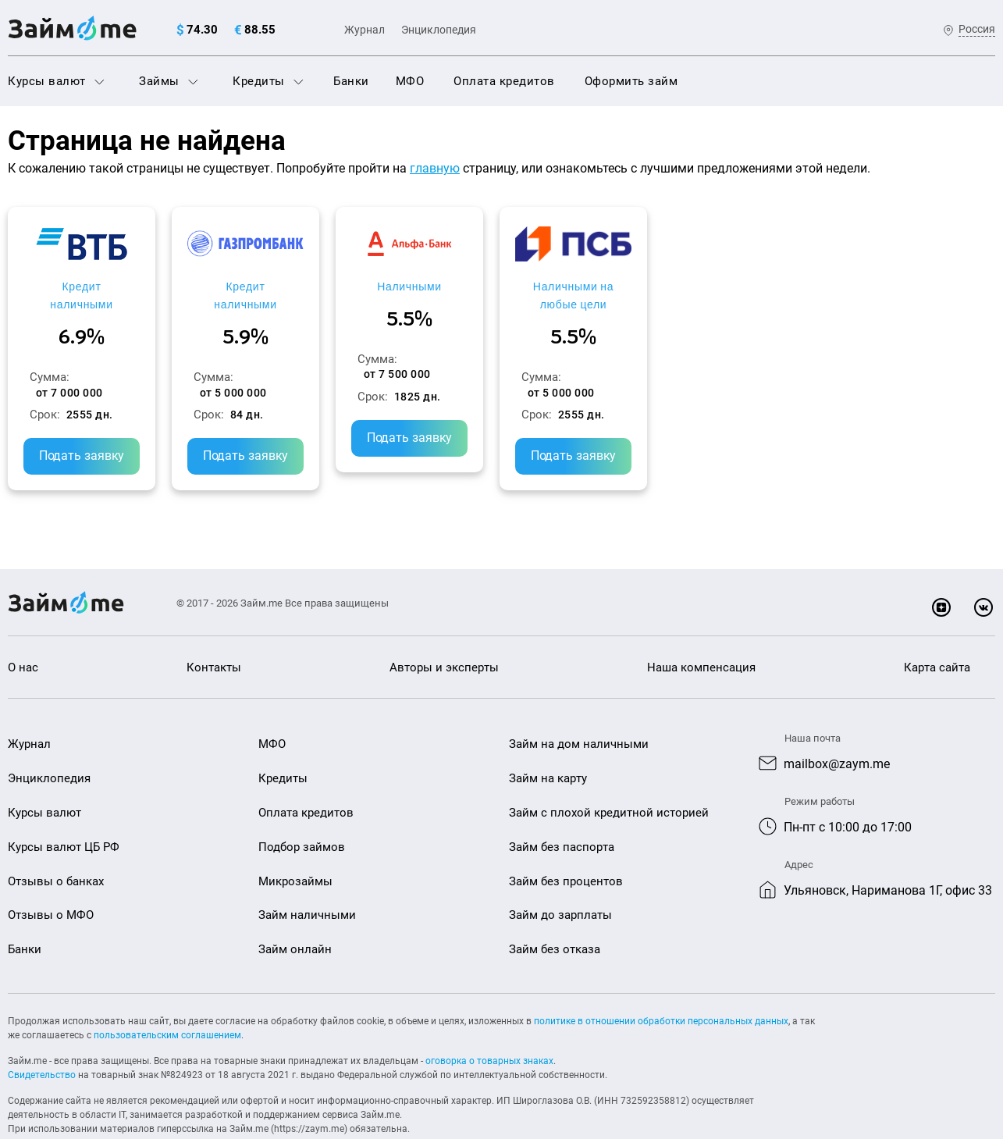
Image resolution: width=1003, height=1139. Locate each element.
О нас (23, 635)
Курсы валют (56, 81)
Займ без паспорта (561, 814)
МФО (410, 81)
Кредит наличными (125, 286)
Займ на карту (548, 746)
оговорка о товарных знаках (489, 1028)
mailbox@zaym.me (837, 731)
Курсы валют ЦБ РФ (63, 814)
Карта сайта (937, 635)
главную (435, 168)
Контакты (214, 635)
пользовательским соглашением (167, 1003)
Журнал (364, 29)
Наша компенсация (701, 635)
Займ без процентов (566, 849)
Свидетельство (42, 1043)
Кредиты (268, 81)
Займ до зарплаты (560, 883)
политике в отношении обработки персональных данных (661, 989)
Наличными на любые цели (877, 286)
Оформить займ (631, 81)
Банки (351, 81)
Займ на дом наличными (579, 712)
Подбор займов (301, 814)
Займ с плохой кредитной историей (609, 781)
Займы (168, 81)
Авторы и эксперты (444, 635)
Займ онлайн (295, 917)
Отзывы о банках (56, 849)
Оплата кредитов (504, 81)
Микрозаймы (295, 849)
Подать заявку (125, 423)
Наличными (627, 286)
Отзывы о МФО (51, 883)
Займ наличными (307, 883)
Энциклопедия (438, 29)
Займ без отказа (554, 917)
